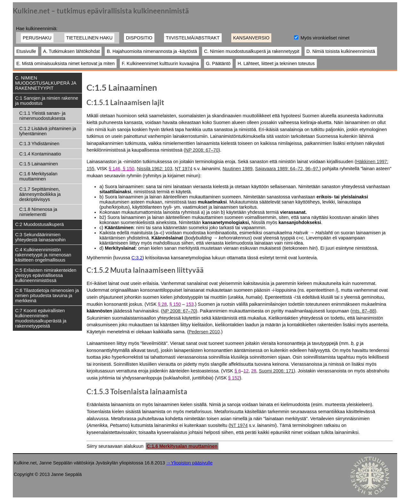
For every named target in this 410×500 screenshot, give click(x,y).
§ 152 (234, 377)
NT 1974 (184, 168)
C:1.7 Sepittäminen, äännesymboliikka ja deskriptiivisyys (40, 194)
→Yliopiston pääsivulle (189, 462)
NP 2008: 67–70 (201, 150)
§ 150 (128, 168)
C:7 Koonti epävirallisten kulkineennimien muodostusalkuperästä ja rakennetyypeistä (40, 318)
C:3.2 (136, 257)
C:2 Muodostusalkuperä (39, 224)
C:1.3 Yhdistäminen (39, 143)
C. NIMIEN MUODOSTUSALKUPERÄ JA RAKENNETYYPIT (45, 83)
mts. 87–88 (363, 310)
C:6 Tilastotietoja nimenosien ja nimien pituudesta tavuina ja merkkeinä (47, 295)
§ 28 (162, 304)
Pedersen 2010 (204, 331)
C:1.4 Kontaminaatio (40, 153)
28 (253, 370)
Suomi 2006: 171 (276, 370)
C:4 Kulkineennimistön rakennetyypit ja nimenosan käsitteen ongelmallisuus (43, 254)
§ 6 (237, 370)
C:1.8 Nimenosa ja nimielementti (38, 212)
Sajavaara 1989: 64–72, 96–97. (287, 168)
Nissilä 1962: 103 (154, 168)
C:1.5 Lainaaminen (38, 163)
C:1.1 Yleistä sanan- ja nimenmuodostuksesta (42, 116)
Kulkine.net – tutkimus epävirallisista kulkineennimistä (101, 11)
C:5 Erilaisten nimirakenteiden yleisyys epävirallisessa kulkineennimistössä (45, 275)
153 (190, 304)
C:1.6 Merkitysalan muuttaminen (38, 176)
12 (246, 370)
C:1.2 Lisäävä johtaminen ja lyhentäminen (47, 131)
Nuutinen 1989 (238, 168)
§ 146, (116, 168)
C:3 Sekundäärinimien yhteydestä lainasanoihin (40, 237)
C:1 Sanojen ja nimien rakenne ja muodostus (46, 101)
